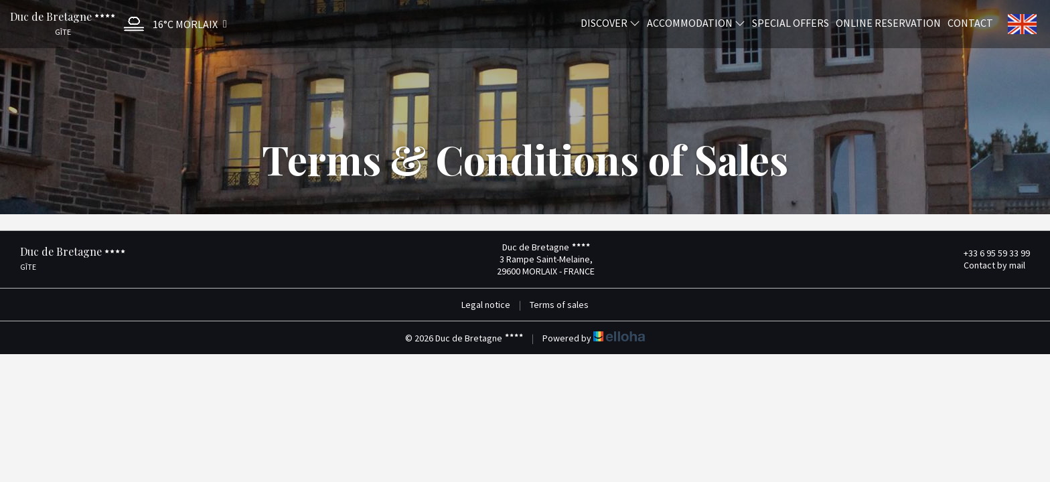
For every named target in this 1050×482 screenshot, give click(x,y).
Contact (970, 22)
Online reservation (888, 22)
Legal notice (485, 305)
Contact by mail (986, 265)
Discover (610, 22)
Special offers (790, 22)
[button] (172, 23)
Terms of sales (559, 305)
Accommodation (696, 22)
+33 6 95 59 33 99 (989, 253)
